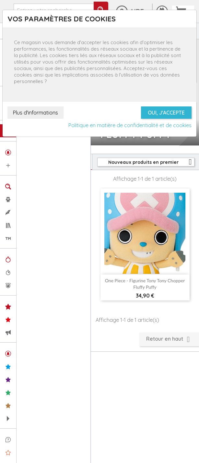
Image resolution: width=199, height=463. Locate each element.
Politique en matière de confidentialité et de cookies (130, 125)
